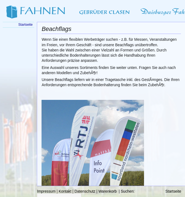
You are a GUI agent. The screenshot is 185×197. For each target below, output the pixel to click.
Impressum (46, 191)
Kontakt (65, 191)
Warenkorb (107, 191)
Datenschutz (84, 191)
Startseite (173, 191)
